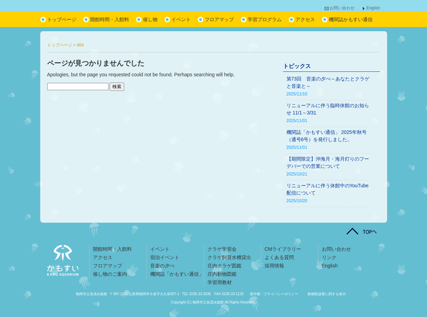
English (373, 8)
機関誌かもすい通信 (351, 19)
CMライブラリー (283, 249)
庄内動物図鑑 (222, 274)
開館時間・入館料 (109, 19)
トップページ (61, 19)
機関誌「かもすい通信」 (177, 274)
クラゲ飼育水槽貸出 (229, 257)
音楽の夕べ (162, 265)
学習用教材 (219, 282)
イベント (181, 19)
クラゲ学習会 (222, 249)
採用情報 (274, 265)
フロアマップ (219, 19)
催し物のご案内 (110, 274)
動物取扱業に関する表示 (327, 294)
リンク (329, 257)
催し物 (150, 19)
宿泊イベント (164, 257)
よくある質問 (279, 257)
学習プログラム (265, 19)
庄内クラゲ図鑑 (224, 265)
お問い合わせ (342, 8)
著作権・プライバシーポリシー (274, 294)
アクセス (305, 19)
